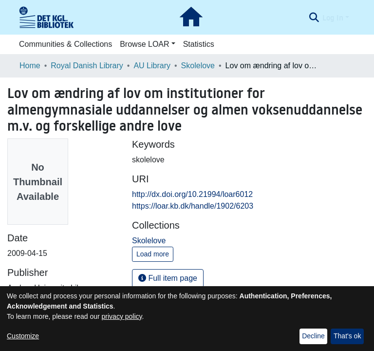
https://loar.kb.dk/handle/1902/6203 (192, 206)
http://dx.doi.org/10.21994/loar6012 (192, 194)
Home (29, 65)
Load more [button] (152, 254)
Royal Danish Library (87, 65)
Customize (23, 336)
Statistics (198, 44)
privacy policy (122, 316)
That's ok (347, 336)
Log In (332, 17)
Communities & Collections (65, 44)
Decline (313, 336)
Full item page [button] (167, 278)
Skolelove (198, 65)
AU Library (151, 65)
